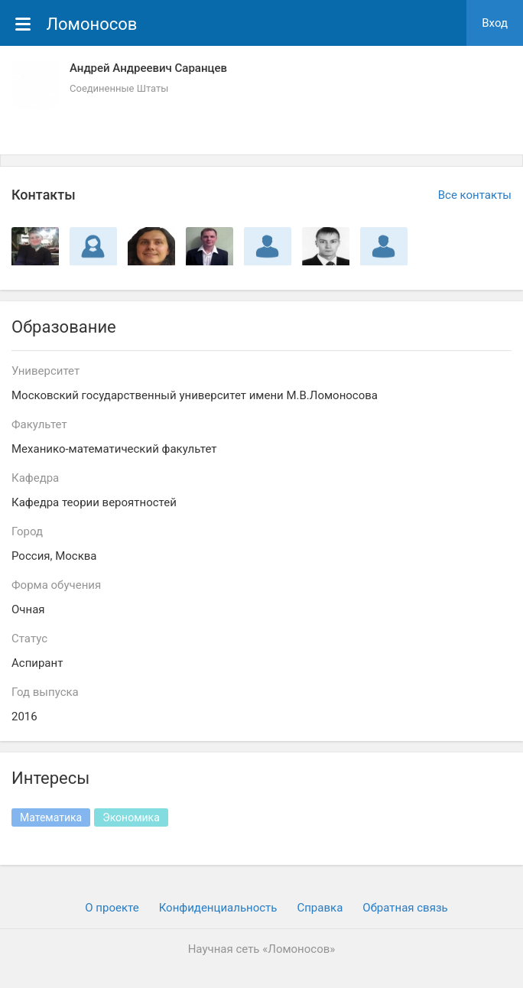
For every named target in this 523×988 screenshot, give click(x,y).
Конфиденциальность (218, 908)
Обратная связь (404, 908)
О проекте (111, 908)
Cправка (320, 908)
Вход (495, 23)
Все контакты (475, 195)
